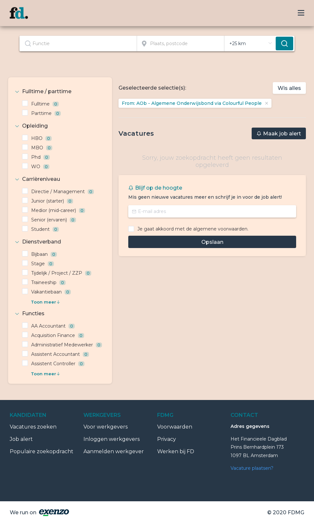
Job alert (21, 439)
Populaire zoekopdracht (41, 451)
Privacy (166, 439)
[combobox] (78, 43)
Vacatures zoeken (33, 427)
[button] (60, 91)
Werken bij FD (175, 451)
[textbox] (78, 43)
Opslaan (212, 242)
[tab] (60, 91)
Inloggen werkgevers (111, 439)
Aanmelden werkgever (113, 451)
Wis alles (289, 88)
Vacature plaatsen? (252, 468)
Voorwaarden (174, 427)
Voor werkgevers (105, 427)
